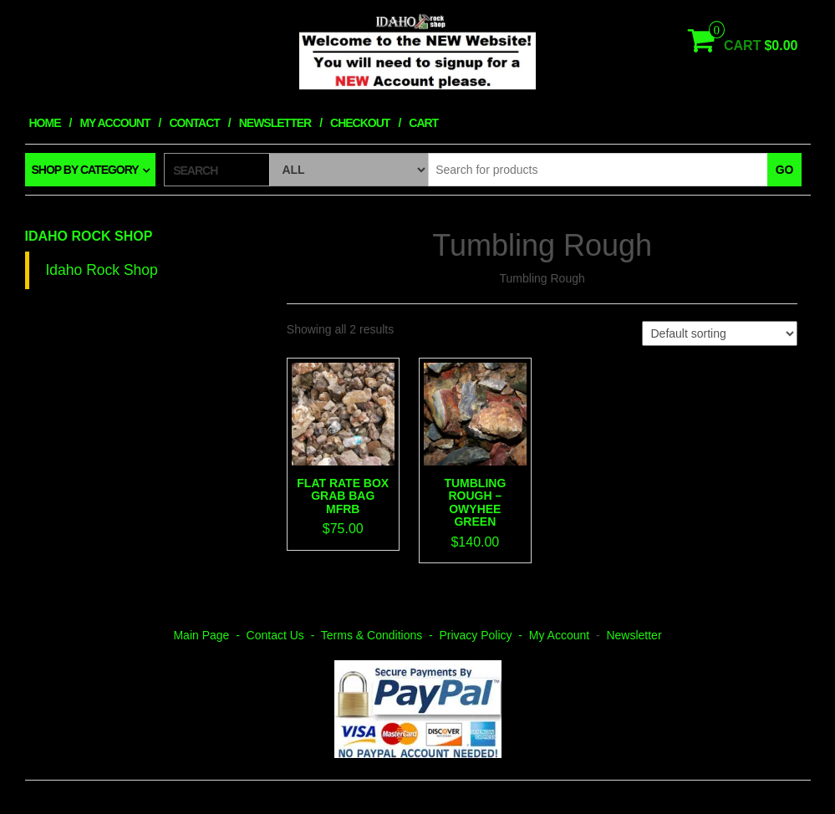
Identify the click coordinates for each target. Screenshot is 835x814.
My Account (114, 123)
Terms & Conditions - (380, 635)
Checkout (359, 123)
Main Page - (209, 635)
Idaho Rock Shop (89, 236)
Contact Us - (284, 635)
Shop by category (85, 169)
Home (45, 123)
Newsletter (275, 123)
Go (785, 169)
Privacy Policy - (483, 635)
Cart (423, 123)
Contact (194, 123)
